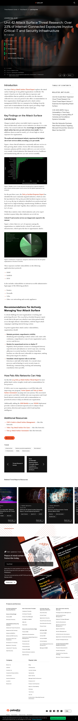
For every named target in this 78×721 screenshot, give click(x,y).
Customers (9, 675)
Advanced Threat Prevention (13, 627)
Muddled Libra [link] (52, 516)
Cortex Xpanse (25, 390)
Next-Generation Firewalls (29, 608)
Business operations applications (22, 74)
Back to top (9, 438)
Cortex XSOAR (43, 638)
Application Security (45, 618)
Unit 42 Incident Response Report (33, 194)
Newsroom (9, 683)
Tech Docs (31, 691)
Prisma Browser (26, 646)
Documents (29, 714)
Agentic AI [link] (33, 514)
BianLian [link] (51, 514)
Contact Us (9, 670)
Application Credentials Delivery (63, 636)
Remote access (15, 75)
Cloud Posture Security (45, 620)
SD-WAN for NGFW (26, 619)
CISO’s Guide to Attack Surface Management (21, 422)
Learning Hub (14, 72)
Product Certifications (34, 683)
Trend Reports (21, 72)
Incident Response (60, 650)
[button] (70, 75)
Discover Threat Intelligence (63, 657)
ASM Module (24, 403)
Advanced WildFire (10, 633)
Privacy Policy (39, 575)
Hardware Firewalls (26, 611)
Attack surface (12, 74)
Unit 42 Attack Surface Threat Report (23, 89)
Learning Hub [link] (34, 9)
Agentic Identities (60, 628)
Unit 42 (9, 68)
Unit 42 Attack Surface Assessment (18, 431)
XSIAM (36, 403)
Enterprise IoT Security (11, 642)
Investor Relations (10, 678)
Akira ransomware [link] (60, 514)
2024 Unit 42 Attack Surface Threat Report (25, 380)
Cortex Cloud (43, 615)
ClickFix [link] (40, 514)
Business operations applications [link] (23, 448)
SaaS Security (9, 650)
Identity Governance (61, 622)
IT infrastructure (40, 74)
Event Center (32, 675)
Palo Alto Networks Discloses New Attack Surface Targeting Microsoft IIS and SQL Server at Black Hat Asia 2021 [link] (63, 126)
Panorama (24, 624)
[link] (11, 18)
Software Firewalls (26, 614)
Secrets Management (61, 631)
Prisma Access (25, 643)
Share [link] (70, 75)
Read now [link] (11, 520)
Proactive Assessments (61, 647)
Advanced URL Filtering (11, 630)
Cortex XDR (42, 635)
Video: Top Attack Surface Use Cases (18, 427)
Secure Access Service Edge (29, 629)
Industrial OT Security (11, 648)
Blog (30, 664)
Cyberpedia (31, 673)
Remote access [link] (26, 450)
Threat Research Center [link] (10, 9)
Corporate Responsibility (12, 673)
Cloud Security (43, 612)
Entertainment (33, 74)
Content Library (32, 670)
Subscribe (10, 582)
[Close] (75, 718)
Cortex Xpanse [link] (11, 48)
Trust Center (14, 714)
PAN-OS (24, 622)
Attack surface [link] (8, 448)
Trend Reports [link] (24, 9)
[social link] (47, 711)
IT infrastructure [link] (9, 450)
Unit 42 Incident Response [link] (15, 58)
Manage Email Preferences (35, 678)
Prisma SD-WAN (26, 649)
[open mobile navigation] (3, 3)
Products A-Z (32, 681)
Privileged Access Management (63, 612)
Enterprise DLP (25, 641)
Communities (32, 667)
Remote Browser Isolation (28, 652)
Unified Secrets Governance (63, 634)
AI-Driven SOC (43, 630)
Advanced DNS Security (12, 635)
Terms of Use (32, 570)
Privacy (8, 714)
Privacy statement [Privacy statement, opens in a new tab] (37, 719)
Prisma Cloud (43, 626)
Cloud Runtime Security (45, 623)
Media (10, 75)
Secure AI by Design (11, 614)
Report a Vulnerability (34, 686)
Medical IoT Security (11, 645)
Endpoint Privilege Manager (62, 619)
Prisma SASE (25, 631)
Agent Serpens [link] (24, 514)
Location (8, 681)
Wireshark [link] (9, 515)
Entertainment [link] (37, 448)
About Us (8, 664)
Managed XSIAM (44, 647)
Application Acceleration (28, 634)
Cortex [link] (9, 44)
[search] (74, 3)
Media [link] (17, 450)
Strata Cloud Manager (27, 616)
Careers (8, 667)
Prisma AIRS (9, 616)
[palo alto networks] (39, 3)
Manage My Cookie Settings (58, 718)
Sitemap (31, 689)
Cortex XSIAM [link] (11, 53)
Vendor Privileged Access (62, 639)
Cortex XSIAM (43, 633)
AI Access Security (10, 619)
